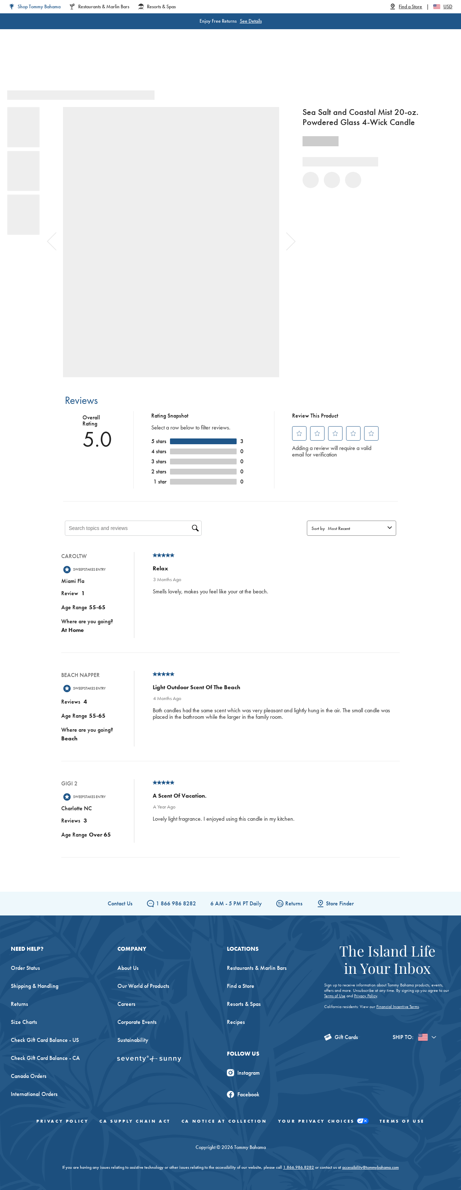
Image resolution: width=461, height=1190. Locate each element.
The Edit (303, 65)
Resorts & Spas (244, 1004)
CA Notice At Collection (224, 1121)
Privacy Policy (365, 996)
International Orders (34, 1094)
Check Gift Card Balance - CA (45, 1058)
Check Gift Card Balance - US (45, 1040)
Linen (190, 65)
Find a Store (240, 986)
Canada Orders (28, 1076)
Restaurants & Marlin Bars (257, 968)
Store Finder (335, 903)
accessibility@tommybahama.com (370, 1167)
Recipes (236, 1022)
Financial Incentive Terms (397, 1007)
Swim (218, 65)
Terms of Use (334, 996)
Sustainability (132, 1040)
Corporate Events (137, 1022)
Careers (126, 1004)
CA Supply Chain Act (134, 1121)
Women (92, 65)
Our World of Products (143, 986)
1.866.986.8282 (298, 1167)
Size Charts (24, 1022)
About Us (128, 968)
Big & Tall (156, 65)
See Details (251, 21)
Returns (289, 903)
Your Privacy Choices (323, 1121)
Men (124, 65)
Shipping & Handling (34, 986)
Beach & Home (259, 65)
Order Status (25, 968)
